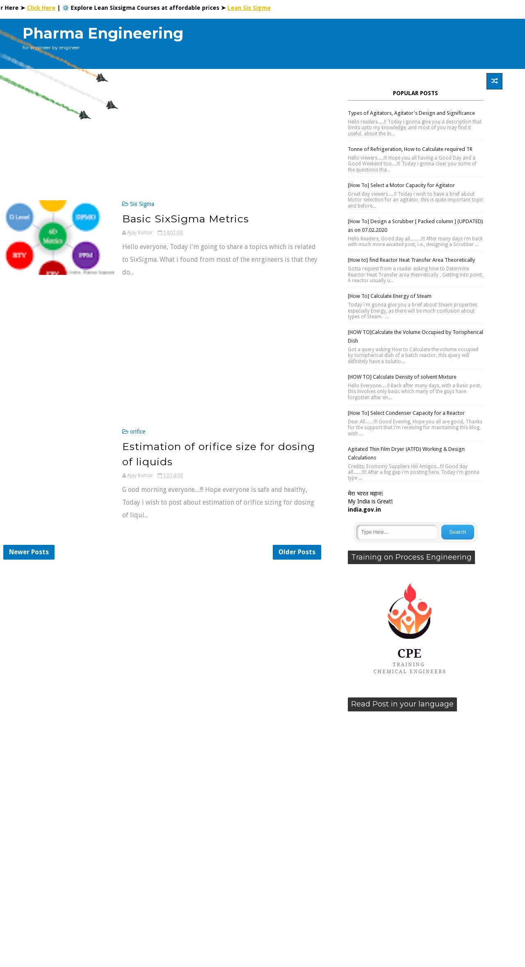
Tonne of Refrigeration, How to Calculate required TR (410, 149)
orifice (137, 431)
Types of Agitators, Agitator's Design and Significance (411, 113)
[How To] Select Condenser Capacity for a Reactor (406, 413)
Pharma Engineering (103, 33)
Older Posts (296, 552)
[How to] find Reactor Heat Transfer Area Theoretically (411, 260)
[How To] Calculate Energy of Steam (389, 296)
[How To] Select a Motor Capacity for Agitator (401, 185)
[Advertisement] (352, 43)
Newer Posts (29, 552)
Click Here (45, 8)
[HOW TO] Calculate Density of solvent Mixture (402, 377)
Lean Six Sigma (253, 8)
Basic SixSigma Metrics (185, 219)
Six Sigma (142, 204)
